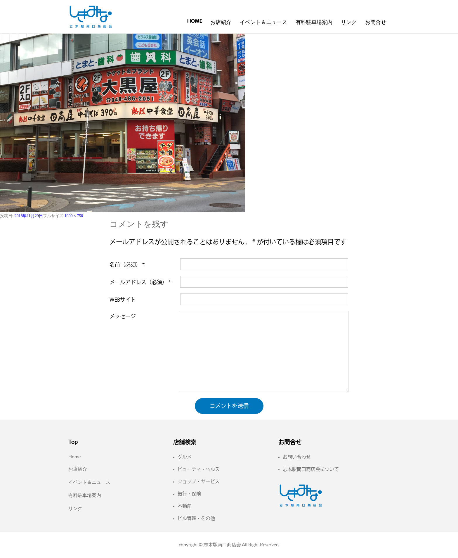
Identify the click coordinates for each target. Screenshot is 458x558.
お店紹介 (220, 22)
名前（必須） (127, 264)
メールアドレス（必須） (140, 282)
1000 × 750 (73, 216)
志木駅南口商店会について (311, 469)
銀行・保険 (189, 493)
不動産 (185, 506)
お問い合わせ (297, 457)
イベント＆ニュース (263, 22)
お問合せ (375, 22)
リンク (349, 22)
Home (194, 21)
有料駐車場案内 (314, 22)
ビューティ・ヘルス (199, 469)
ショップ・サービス (199, 481)
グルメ (185, 457)
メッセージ (123, 316)
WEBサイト (123, 299)
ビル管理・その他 (196, 518)
